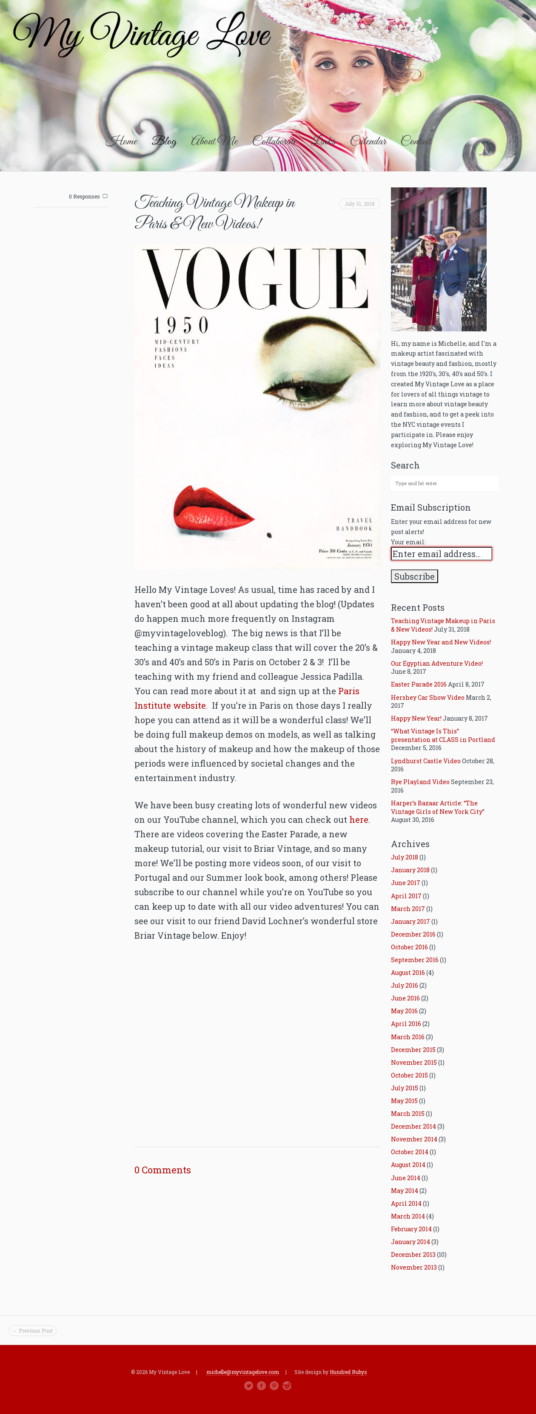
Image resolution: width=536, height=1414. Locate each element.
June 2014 (405, 1178)
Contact (415, 141)
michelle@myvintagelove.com (242, 1371)
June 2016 (405, 998)
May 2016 (404, 1011)
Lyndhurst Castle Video (426, 761)
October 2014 (409, 1152)
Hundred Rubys (348, 1372)
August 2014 (408, 1165)
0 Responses (84, 196)
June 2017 (405, 883)
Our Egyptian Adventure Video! (437, 663)
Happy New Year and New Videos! (441, 642)
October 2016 (409, 947)
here (358, 819)
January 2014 (410, 1242)
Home (121, 141)
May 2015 (404, 1101)
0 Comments (162, 1169)
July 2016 (404, 985)
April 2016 (406, 1024)
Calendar (368, 141)
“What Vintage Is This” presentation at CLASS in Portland (443, 735)
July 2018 (404, 857)
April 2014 (406, 1203)
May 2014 (404, 1191)
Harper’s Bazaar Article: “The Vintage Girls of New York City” (438, 807)
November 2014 (414, 1139)
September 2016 (415, 960)
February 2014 (411, 1229)
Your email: (408, 542)
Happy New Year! (416, 718)
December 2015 (413, 1050)
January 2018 (410, 870)
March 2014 (408, 1216)
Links (323, 141)
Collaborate (274, 141)
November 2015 (414, 1062)
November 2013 (414, 1267)
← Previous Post (32, 1330)
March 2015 (408, 1113)
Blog (164, 141)
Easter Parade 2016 (419, 684)
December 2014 (413, 1126)
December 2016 (413, 934)
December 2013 (413, 1254)
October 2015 (409, 1075)
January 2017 (410, 921)
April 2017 (406, 896)
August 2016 (408, 973)
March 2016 (408, 1037)
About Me (214, 141)
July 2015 (404, 1088)
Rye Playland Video (420, 782)
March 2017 (408, 909)
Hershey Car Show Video (428, 697)
